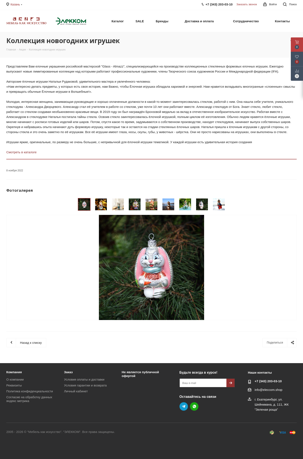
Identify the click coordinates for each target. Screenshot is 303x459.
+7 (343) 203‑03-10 (268, 381)
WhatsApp (194, 406)
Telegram (183, 406)
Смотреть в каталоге (21, 152)
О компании (15, 379)
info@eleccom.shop (268, 390)
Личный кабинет (76, 391)
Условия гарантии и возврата (85, 385)
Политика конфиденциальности (29, 391)
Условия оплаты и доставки (84, 379)
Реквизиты (14, 385)
